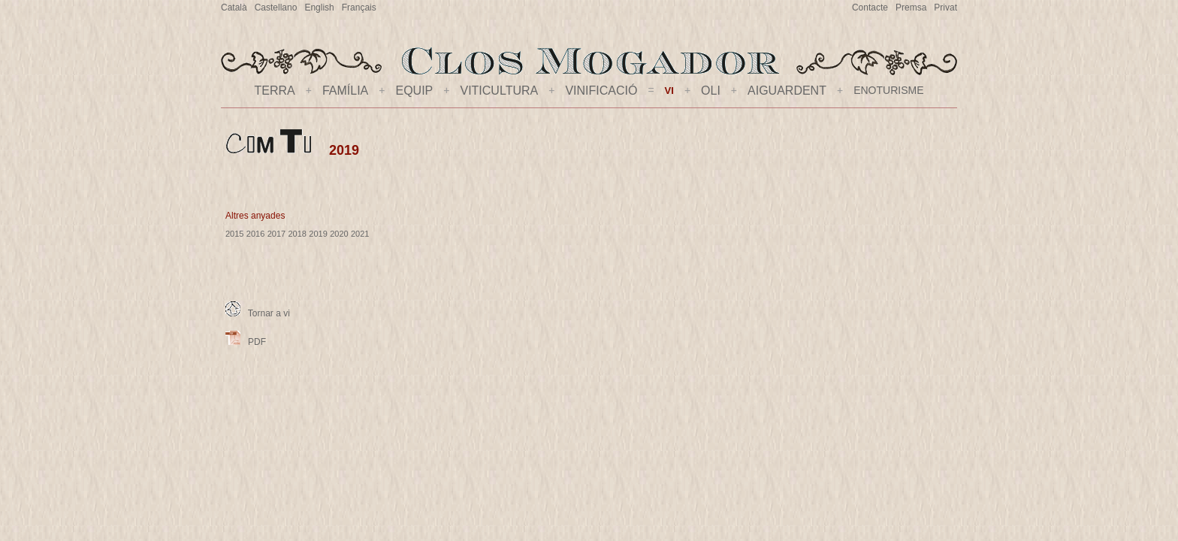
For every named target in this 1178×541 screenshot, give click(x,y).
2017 (276, 233)
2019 (318, 233)
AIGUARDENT (787, 90)
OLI (710, 90)
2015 (234, 233)
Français (359, 7)
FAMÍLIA (345, 90)
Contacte (870, 7)
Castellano (276, 7)
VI (669, 90)
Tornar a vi (257, 313)
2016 (255, 233)
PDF (245, 342)
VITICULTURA (499, 90)
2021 (360, 233)
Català (234, 7)
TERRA (275, 90)
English (319, 7)
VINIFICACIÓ (601, 90)
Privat (945, 7)
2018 (297, 233)
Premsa (911, 7)
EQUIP (414, 90)
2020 (339, 233)
